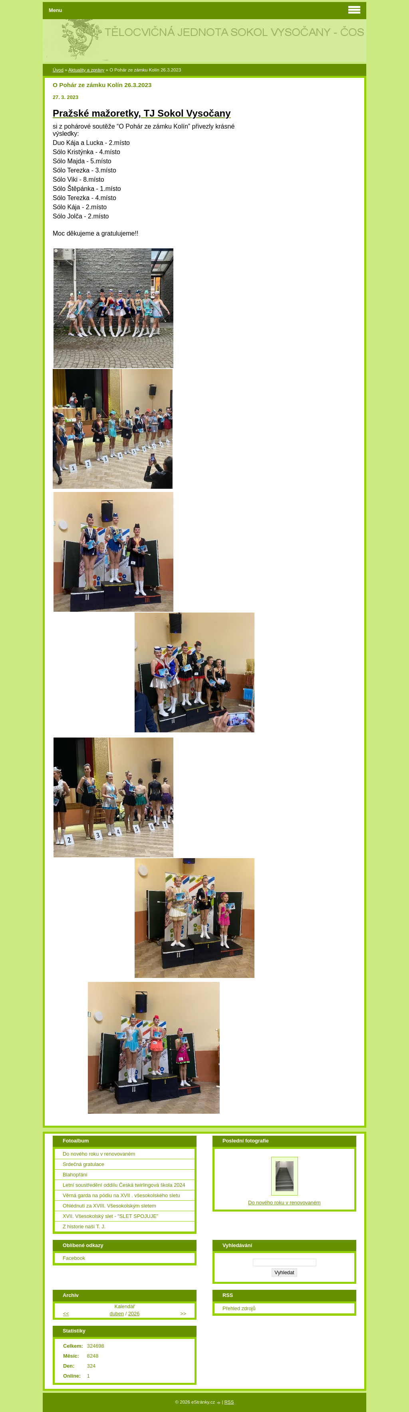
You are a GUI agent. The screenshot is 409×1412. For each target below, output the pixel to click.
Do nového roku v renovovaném (99, 1154)
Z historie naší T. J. (84, 1227)
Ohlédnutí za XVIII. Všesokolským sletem (109, 1206)
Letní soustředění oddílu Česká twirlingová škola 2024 (124, 1185)
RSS (229, 1402)
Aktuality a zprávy (86, 69)
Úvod (58, 69)
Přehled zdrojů (239, 1308)
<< (66, 1314)
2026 (133, 1314)
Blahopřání (75, 1175)
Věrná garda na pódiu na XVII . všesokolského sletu (121, 1195)
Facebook (74, 1258)
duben (117, 1314)
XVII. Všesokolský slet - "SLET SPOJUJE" (110, 1216)
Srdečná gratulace (83, 1164)
